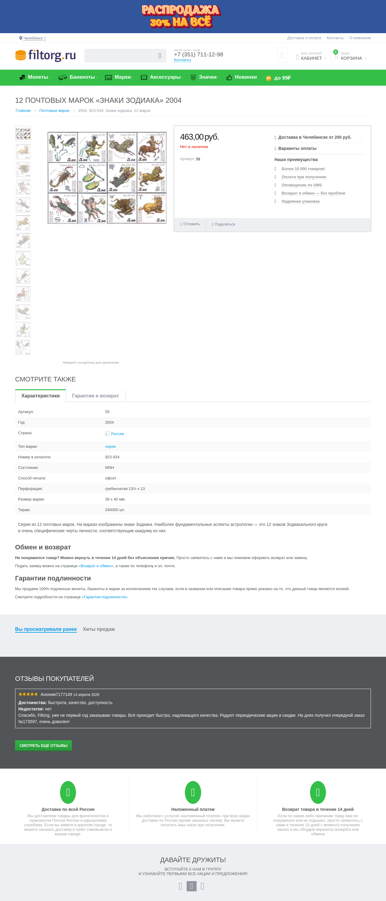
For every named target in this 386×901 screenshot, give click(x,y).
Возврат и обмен (121, 848)
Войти (20, 836)
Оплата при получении (304, 177)
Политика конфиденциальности (135, 876)
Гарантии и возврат (95, 289)
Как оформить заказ (215, 836)
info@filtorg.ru (319, 853)
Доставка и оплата (304, 38)
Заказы (21, 848)
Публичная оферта (123, 870)
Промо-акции (118, 842)
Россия (117, 327)
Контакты (335, 38)
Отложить (191, 224)
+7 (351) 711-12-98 (200, 55)
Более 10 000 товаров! (303, 168)
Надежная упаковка (301, 201)
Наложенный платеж (192, 702)
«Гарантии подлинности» (104, 490)
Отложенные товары (34, 853)
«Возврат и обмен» (96, 459)
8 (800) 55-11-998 (303, 836)
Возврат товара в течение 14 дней (317, 702)
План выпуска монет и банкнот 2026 (230, 842)
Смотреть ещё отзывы (43, 639)
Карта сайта (117, 865)
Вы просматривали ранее (46, 522)
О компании (360, 38)
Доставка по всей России (68, 702)
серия (110, 339)
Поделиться (223, 224)
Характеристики (40, 289)
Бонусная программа (216, 848)
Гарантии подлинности (126, 853)
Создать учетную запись (37, 842)
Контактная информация (310, 873)
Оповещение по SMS (302, 185)
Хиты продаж (99, 522)
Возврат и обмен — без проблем (313, 193)
